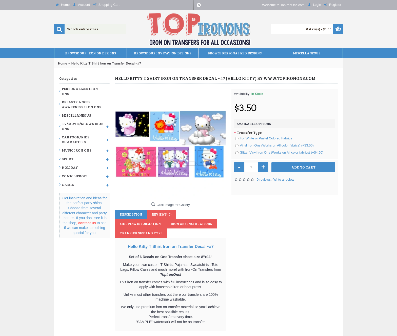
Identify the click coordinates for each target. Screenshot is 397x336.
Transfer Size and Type (189, 223)
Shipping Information (196, 214)
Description (130, 214)
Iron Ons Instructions (139, 223)
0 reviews (264, 179)
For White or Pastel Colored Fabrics (263, 138)
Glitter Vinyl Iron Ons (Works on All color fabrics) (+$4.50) (279, 152)
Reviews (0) (158, 214)
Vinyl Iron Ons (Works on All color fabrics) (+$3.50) (274, 145)
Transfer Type (249, 132)
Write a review (283, 179)
